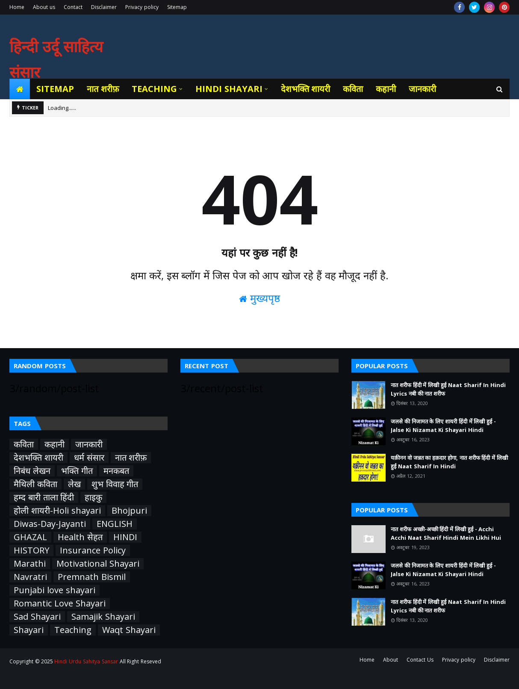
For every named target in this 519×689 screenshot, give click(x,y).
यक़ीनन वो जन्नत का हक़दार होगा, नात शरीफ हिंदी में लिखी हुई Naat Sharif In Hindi (449, 462)
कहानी (54, 444)
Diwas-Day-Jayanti (50, 523)
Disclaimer (104, 7)
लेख (74, 484)
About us (44, 7)
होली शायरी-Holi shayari (57, 510)
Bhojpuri (129, 510)
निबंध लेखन (32, 470)
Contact (73, 7)
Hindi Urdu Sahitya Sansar (86, 661)
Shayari (29, 630)
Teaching (72, 630)
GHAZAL (30, 537)
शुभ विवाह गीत (115, 484)
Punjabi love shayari (54, 590)
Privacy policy (142, 7)
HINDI (125, 537)
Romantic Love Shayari (60, 603)
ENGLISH (115, 523)
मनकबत (116, 470)
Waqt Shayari (129, 630)
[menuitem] (19, 89)
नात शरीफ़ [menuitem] (103, 89)
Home (16, 7)
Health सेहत (80, 537)
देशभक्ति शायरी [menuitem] (305, 89)
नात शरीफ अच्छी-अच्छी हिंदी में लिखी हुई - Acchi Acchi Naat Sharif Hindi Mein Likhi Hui (446, 533)
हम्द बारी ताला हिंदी (44, 497)
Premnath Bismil (92, 577)
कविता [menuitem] (353, 89)
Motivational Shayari (97, 563)
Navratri (30, 577)
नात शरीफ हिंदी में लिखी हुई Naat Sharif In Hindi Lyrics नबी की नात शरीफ (448, 389)
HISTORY (31, 550)
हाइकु (93, 497)
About (390, 659)
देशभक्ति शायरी (38, 457)
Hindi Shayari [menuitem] (228, 89)
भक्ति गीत (77, 470)
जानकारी (89, 444)
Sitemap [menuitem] (55, 89)
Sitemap (177, 7)
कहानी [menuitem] (386, 89)
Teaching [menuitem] (154, 89)
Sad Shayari (37, 616)
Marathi (30, 563)
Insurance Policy (93, 550)
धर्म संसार (89, 457)
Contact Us (420, 659)
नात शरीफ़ (131, 457)
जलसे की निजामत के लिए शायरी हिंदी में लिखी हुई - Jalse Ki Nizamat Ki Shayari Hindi (443, 425)
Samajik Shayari (103, 616)
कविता (24, 444)
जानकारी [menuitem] (422, 89)
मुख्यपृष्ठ (259, 298)
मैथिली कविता (35, 484)
